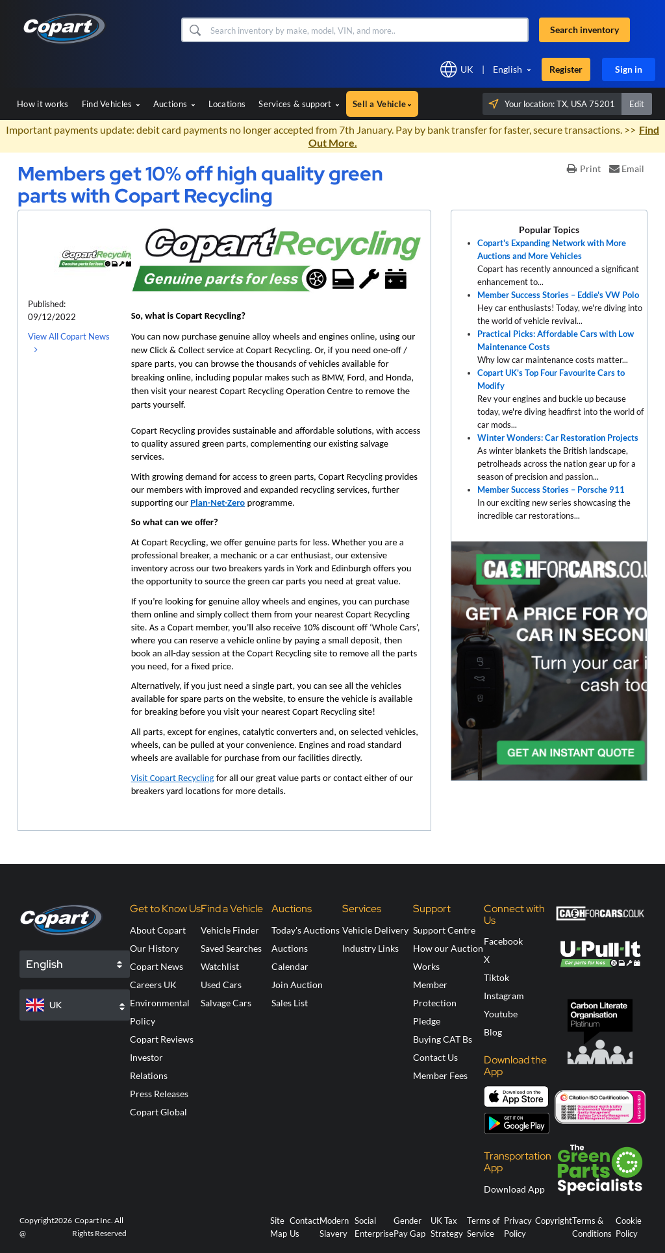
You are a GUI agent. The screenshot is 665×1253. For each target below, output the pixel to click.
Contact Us (435, 1057)
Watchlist (220, 966)
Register (566, 69)
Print (584, 168)
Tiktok (496, 977)
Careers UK (153, 984)
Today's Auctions (305, 930)
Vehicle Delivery (375, 930)
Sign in (628, 69)
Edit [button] (636, 104)
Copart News (156, 966)
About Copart (158, 930)
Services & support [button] (299, 104)
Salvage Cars (226, 1002)
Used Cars (221, 984)
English (507, 69)
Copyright (553, 1220)
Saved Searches (231, 948)
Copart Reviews (162, 1039)
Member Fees (440, 1075)
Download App (514, 1189)
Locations (227, 104)
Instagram (504, 995)
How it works (43, 104)
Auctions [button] (174, 104)
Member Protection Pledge (435, 1002)
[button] (194, 30)
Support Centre (444, 930)
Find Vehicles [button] (111, 104)
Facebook (503, 941)
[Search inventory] (368, 30)
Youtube (501, 1013)
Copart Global (158, 1111)
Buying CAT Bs (442, 1039)
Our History (154, 948)
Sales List (289, 1002)
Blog (493, 1031)
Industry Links (370, 948)
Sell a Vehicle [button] (382, 104)
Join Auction (297, 984)
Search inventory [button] (584, 29)
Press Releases (159, 1093)
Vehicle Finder (230, 930)
